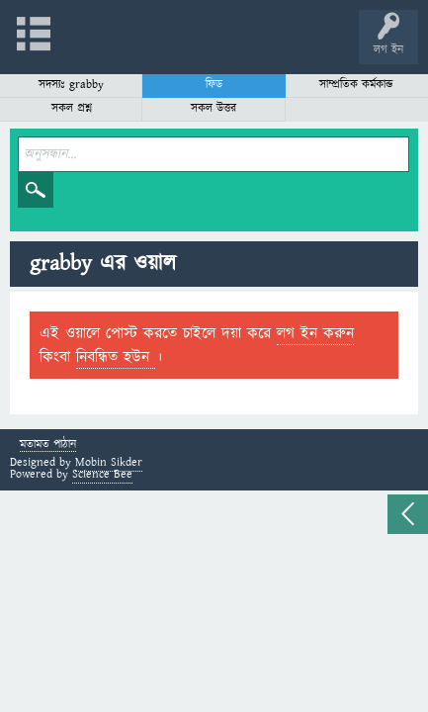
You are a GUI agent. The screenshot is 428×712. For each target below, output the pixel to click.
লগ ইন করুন (315, 333)
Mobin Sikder (108, 462)
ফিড (214, 84)
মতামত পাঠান (48, 445)
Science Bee (102, 474)
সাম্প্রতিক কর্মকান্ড (356, 84)
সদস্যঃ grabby (71, 84)
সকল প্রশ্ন (71, 108)
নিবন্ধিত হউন (115, 357)
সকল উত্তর (213, 108)
